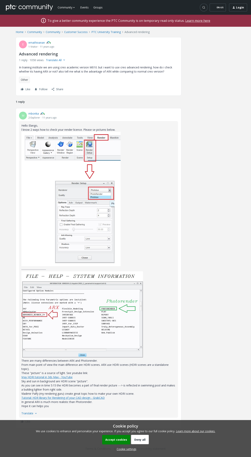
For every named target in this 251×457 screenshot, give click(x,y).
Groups (98, 7)
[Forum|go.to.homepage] (29, 7)
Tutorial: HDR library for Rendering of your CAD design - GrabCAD (63, 398)
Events (84, 7)
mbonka (33, 113)
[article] (98, 268)
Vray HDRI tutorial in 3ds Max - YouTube (47, 377)
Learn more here (197, 20)
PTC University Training (106, 32)
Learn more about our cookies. (195, 431)
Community (34, 32)
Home (20, 32)
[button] (218, 7)
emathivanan (36, 42)
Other (24, 80)
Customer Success (76, 32)
